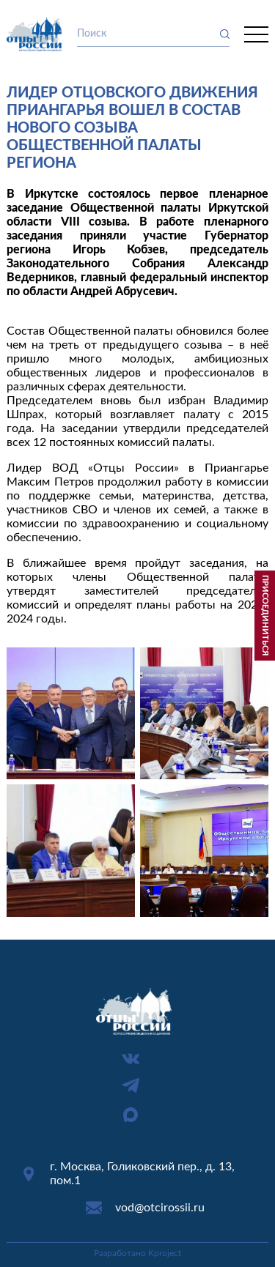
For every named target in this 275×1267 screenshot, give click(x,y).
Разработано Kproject (137, 1253)
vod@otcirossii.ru (160, 1208)
